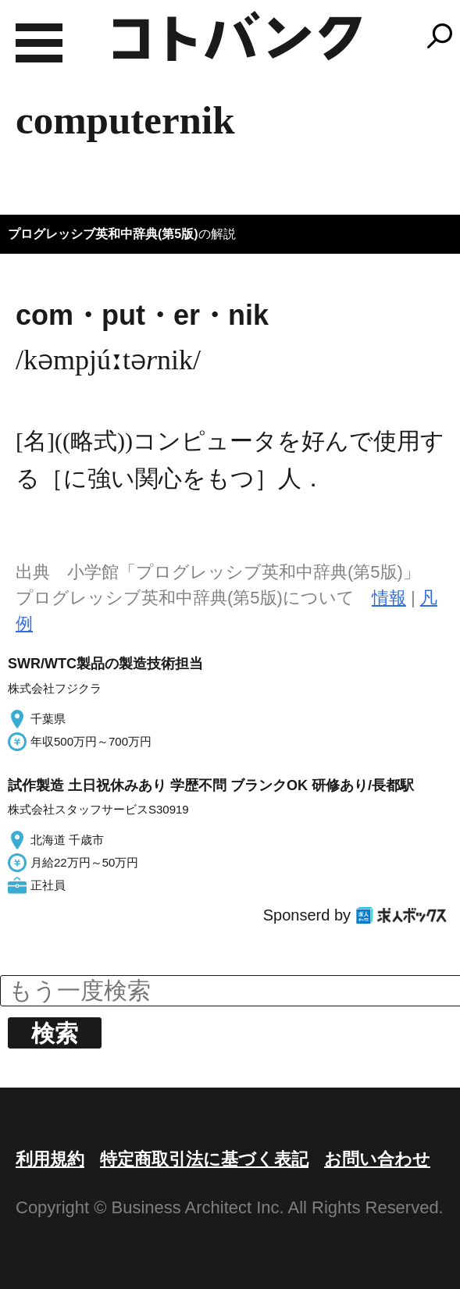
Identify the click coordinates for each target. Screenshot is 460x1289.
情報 (389, 597)
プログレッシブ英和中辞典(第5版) (103, 233)
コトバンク (237, 36)
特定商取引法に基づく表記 (204, 1159)
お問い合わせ (377, 1159)
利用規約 (50, 1159)
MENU (39, 43)
